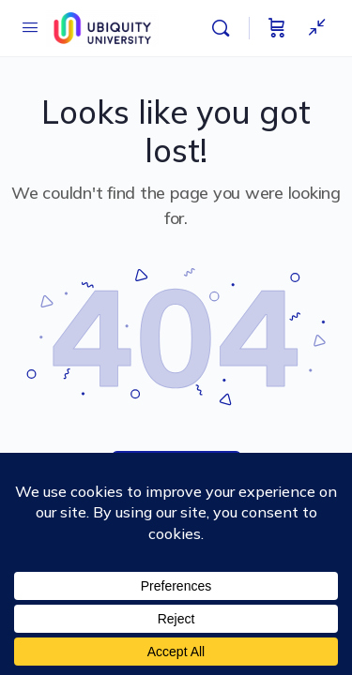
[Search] (225, 28)
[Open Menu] (30, 26)
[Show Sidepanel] (313, 28)
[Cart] (277, 28)
